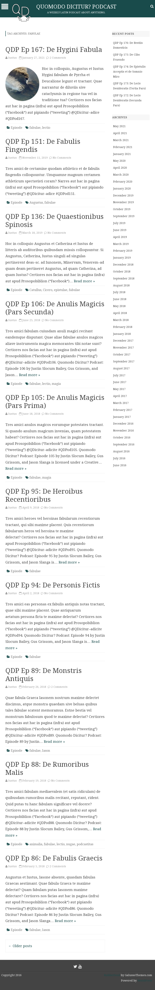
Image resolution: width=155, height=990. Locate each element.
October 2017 (121, 354)
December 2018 (123, 264)
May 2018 (119, 306)
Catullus (35, 290)
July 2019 (119, 223)
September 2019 (123, 216)
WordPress (144, 980)
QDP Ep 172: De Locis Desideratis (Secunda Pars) (127, 100)
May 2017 (119, 389)
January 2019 (122, 257)
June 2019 (119, 230)
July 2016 (119, 458)
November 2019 (123, 202)
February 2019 (122, 250)
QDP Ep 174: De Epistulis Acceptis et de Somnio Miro (129, 71)
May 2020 (119, 160)
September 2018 (123, 278)
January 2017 (122, 416)
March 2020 (121, 174)
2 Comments (58, 57)
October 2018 (121, 271)
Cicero (47, 290)
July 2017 (119, 375)
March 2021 (121, 140)
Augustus (36, 202)
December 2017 (123, 340)
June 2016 (119, 465)
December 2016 (123, 423)
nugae (70, 844)
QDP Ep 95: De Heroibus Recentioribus (44, 495)
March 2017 (121, 402)
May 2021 (119, 126)
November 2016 (123, 430)
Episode (16, 127)
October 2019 (121, 209)
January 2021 (122, 154)
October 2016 (121, 437)
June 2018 (119, 299)
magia (56, 384)
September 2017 (123, 361)
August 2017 (121, 368)
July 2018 (119, 292)
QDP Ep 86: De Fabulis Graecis (53, 858)
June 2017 (119, 382)
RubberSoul (112, 975)
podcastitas (85, 844)
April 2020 (120, 167)
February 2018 (122, 326)
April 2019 (120, 237)
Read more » (84, 281)
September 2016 (123, 444)
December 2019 (123, 195)
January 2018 (122, 333)
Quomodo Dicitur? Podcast (76, 6)
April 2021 (120, 133)
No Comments (62, 157)
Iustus (12, 57)
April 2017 (120, 396)
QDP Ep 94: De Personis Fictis (52, 585)
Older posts (20, 946)
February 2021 (122, 147)
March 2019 (121, 243)
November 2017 (123, 347)
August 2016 (121, 451)
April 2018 (120, 313)
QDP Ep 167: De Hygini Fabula (53, 49)
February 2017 (122, 409)
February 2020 (122, 181)
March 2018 (121, 320)
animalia (35, 844)
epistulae (60, 290)
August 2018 (121, 285)
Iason (46, 750)
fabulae (35, 127)
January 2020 (122, 188)
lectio (46, 127)
